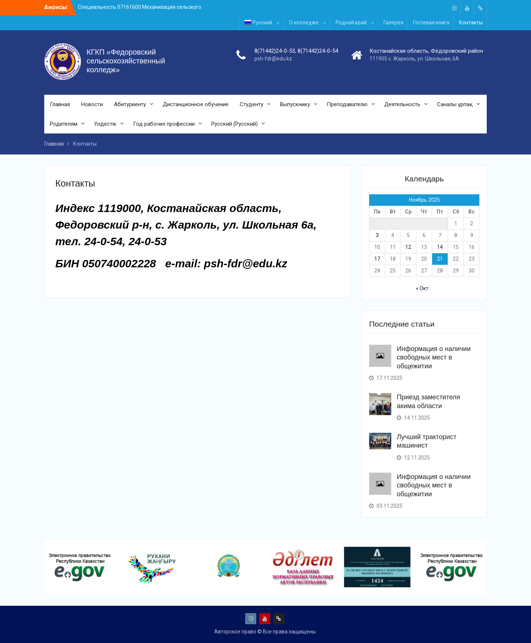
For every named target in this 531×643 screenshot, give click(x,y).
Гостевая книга (431, 22)
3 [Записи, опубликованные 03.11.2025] (377, 235)
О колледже (304, 22)
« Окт (422, 288)
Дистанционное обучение (196, 104)
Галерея (393, 22)
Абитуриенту (130, 104)
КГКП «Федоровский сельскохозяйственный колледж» (126, 61)
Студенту (251, 104)
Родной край (351, 22)
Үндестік (105, 124)
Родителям (63, 124)
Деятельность (402, 104)
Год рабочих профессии (164, 124)
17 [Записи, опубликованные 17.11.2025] (377, 259)
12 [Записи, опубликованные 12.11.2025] (408, 247)
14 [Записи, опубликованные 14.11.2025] (440, 247)
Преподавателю (347, 104)
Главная (60, 104)
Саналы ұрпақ (455, 104)
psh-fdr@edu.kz (273, 59)
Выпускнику (295, 104)
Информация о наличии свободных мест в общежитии (434, 357)
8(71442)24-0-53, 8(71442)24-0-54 (296, 51)
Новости (92, 104)
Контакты (471, 22)
